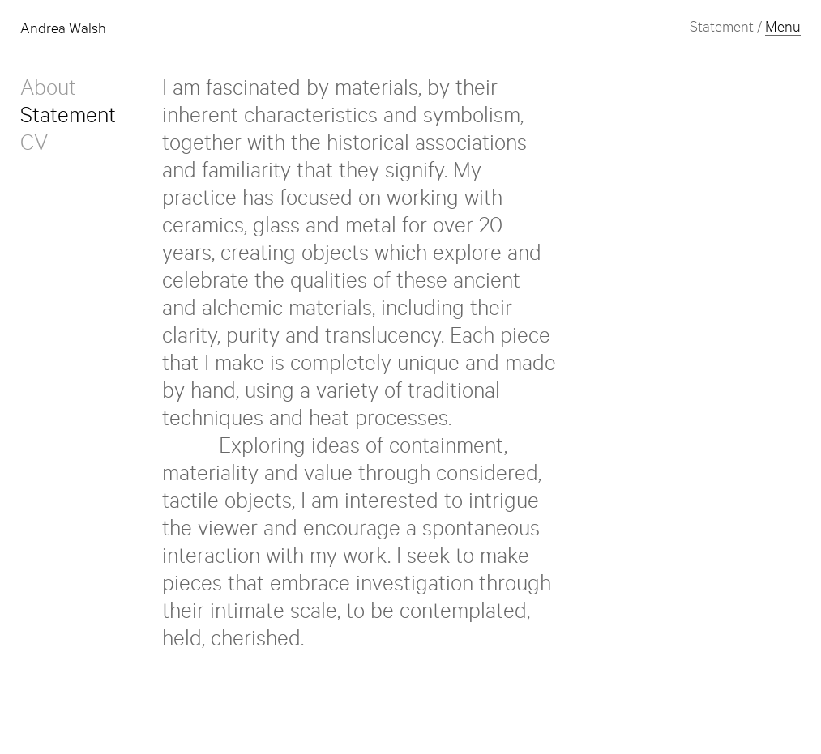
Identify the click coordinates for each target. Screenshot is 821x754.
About (48, 91)
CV (34, 146)
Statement (68, 119)
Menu (783, 29)
